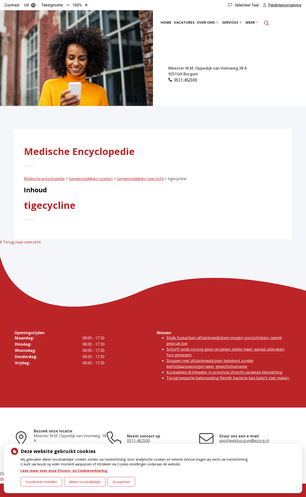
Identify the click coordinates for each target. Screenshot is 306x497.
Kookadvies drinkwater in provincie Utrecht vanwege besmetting (224, 372)
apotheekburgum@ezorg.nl (244, 440)
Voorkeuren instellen (41, 482)
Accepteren (121, 482)
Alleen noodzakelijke (85, 482)
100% (77, 5)
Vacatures (184, 22)
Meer (250, 22)
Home (166, 22)
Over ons (206, 22)
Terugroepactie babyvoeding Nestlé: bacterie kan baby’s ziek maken (227, 378)
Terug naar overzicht (20, 242)
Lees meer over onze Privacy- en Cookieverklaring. (64, 470)
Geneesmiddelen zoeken (91, 178)
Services (230, 22)
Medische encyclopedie (44, 178)
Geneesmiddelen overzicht (140, 178)
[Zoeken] (266, 23)
